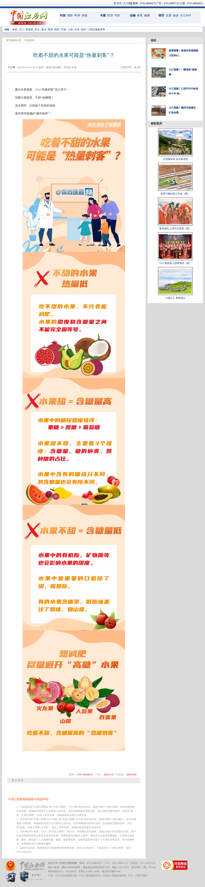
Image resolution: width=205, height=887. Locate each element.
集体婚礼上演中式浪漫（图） (175, 228)
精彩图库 (156, 123)
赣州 (57, 29)
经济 (110, 15)
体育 (140, 15)
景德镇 (29, 29)
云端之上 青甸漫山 (175, 297)
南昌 (14, 29)
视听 (70, 15)
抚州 (83, 29)
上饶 (70, 29)
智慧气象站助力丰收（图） (175, 193)
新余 (43, 29)
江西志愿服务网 (96, 29)
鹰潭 (50, 29)
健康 (147, 15)
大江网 (11, 67)
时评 (77, 15)
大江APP (185, 15)
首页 (119, 3)
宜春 (63, 29)
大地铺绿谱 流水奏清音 (175, 159)
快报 (84, 15)
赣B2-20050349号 (71, 867)
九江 (21, 29)
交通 (168, 15)
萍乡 (37, 29)
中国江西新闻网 (68, 863)
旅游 (176, 15)
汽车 (117, 15)
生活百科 (29, 40)
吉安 (77, 29)
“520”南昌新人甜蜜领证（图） (175, 263)
